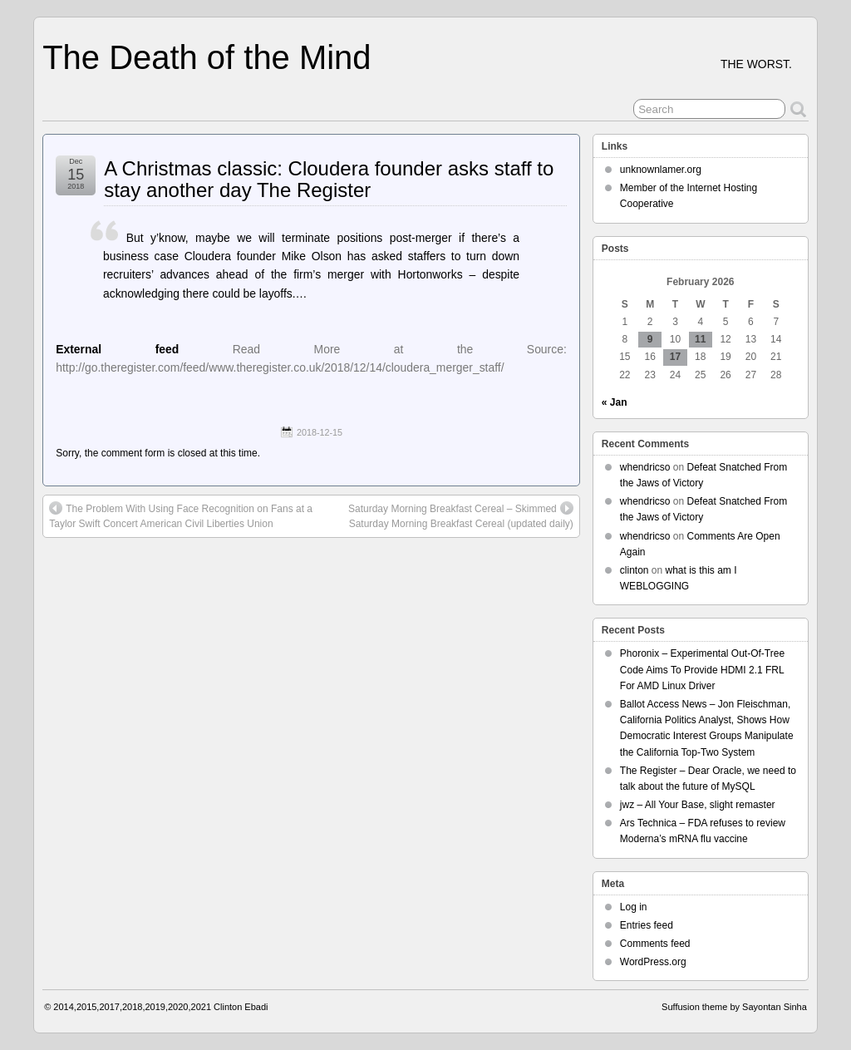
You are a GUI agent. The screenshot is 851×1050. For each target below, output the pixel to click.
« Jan (614, 402)
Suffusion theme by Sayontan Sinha (734, 1007)
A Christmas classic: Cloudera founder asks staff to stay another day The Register (328, 179)
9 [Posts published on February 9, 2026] (650, 339)
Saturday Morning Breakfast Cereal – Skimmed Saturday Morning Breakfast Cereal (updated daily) (460, 515)
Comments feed (655, 943)
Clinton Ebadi (241, 1007)
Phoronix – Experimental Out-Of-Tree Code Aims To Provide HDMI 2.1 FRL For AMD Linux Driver (702, 669)
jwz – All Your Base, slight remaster (697, 805)
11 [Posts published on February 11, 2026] (700, 339)
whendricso (645, 467)
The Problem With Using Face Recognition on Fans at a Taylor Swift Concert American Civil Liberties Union (180, 515)
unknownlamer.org (660, 169)
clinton (634, 570)
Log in (633, 907)
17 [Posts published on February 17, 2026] (675, 356)
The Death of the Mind (206, 57)
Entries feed (646, 925)
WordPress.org (653, 962)
